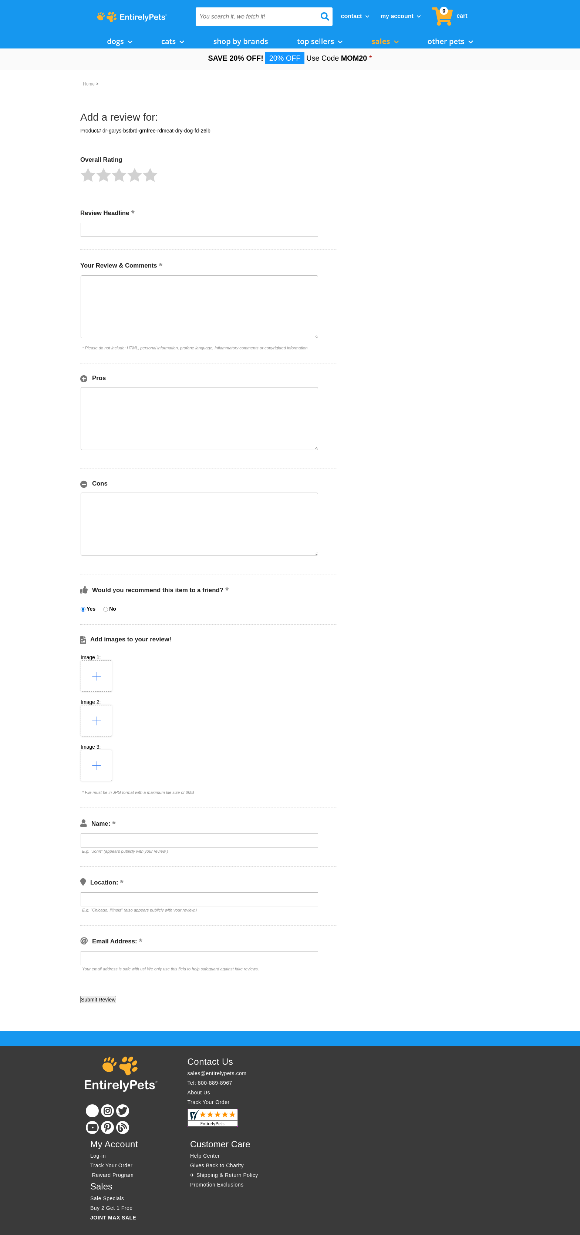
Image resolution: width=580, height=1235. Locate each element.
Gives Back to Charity (217, 1165)
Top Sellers (320, 41)
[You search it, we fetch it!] (254, 16)
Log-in (98, 1156)
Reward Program (112, 1175)
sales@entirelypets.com (217, 1073)
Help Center (205, 1156)
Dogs (119, 41)
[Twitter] (122, 1110)
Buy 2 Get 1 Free (111, 1208)
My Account (401, 16)
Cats (172, 41)
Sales (385, 41)
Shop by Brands (240, 41)
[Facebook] (92, 1110)
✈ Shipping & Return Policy (224, 1175)
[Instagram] (107, 1110)
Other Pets (450, 41)
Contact (355, 16)
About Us (199, 1092)
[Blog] (122, 1127)
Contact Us (210, 1062)
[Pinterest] (107, 1127)
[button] (88, 175)
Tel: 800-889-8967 (210, 1083)
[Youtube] (92, 1127)
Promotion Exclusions (217, 1185)
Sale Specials (107, 1198)
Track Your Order (209, 1102)
